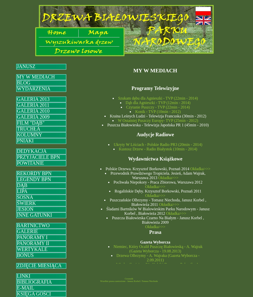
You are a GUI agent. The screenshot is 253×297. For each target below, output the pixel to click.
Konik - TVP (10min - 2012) (158, 111)
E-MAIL (25, 288)
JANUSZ (26, 66)
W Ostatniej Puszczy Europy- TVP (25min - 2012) (158, 120)
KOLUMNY (29, 134)
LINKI (23, 276)
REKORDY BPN (34, 173)
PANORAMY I (32, 237)
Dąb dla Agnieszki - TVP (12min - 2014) (158, 103)
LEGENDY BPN (34, 179)
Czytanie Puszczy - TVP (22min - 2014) (158, 107)
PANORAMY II (33, 243)
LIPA (22, 191)
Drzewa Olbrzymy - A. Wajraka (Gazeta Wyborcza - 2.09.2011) (158, 257)
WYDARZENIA (34, 88)
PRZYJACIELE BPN (38, 157)
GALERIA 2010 (33, 111)
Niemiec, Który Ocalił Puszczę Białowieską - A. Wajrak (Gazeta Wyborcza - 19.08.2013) (158, 248)
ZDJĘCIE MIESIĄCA (39, 265)
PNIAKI (25, 140)
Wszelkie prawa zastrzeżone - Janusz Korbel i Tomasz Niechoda (129, 281)
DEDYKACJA (32, 151)
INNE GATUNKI (34, 215)
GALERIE (27, 231)
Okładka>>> (199, 169)
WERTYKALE (32, 249)
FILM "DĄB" (30, 123)
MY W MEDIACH (36, 77)
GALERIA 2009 (33, 117)
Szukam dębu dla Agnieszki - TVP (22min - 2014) (158, 98)
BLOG (23, 82)
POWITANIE (30, 163)
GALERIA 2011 (33, 105)
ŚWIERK (26, 203)
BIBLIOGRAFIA (34, 282)
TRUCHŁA (28, 129)
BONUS (25, 255)
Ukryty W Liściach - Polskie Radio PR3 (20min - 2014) (158, 144)
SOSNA (25, 197)
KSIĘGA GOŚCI (34, 294)
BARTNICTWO (33, 225)
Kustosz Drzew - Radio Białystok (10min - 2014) (158, 149)
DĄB (22, 185)
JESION (25, 209)
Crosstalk (129, 278)
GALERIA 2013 (33, 99)
